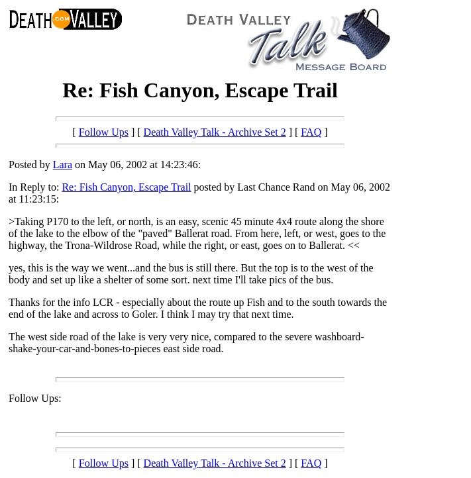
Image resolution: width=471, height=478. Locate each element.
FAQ (311, 132)
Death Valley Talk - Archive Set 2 (215, 132)
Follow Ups (104, 132)
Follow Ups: (35, 398)
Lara (62, 164)
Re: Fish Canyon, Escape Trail (126, 187)
